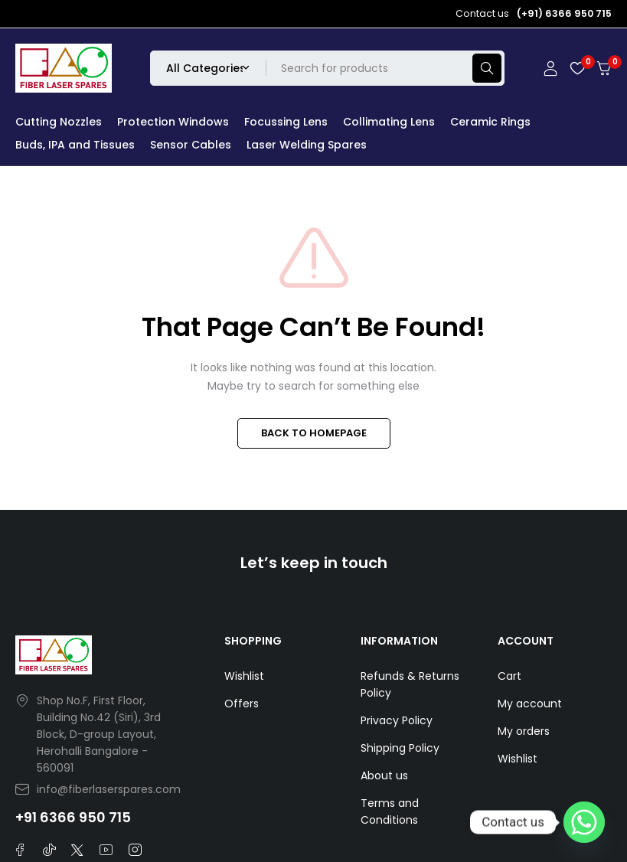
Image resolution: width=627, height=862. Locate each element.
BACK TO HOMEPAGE (314, 433)
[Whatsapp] (584, 822)
